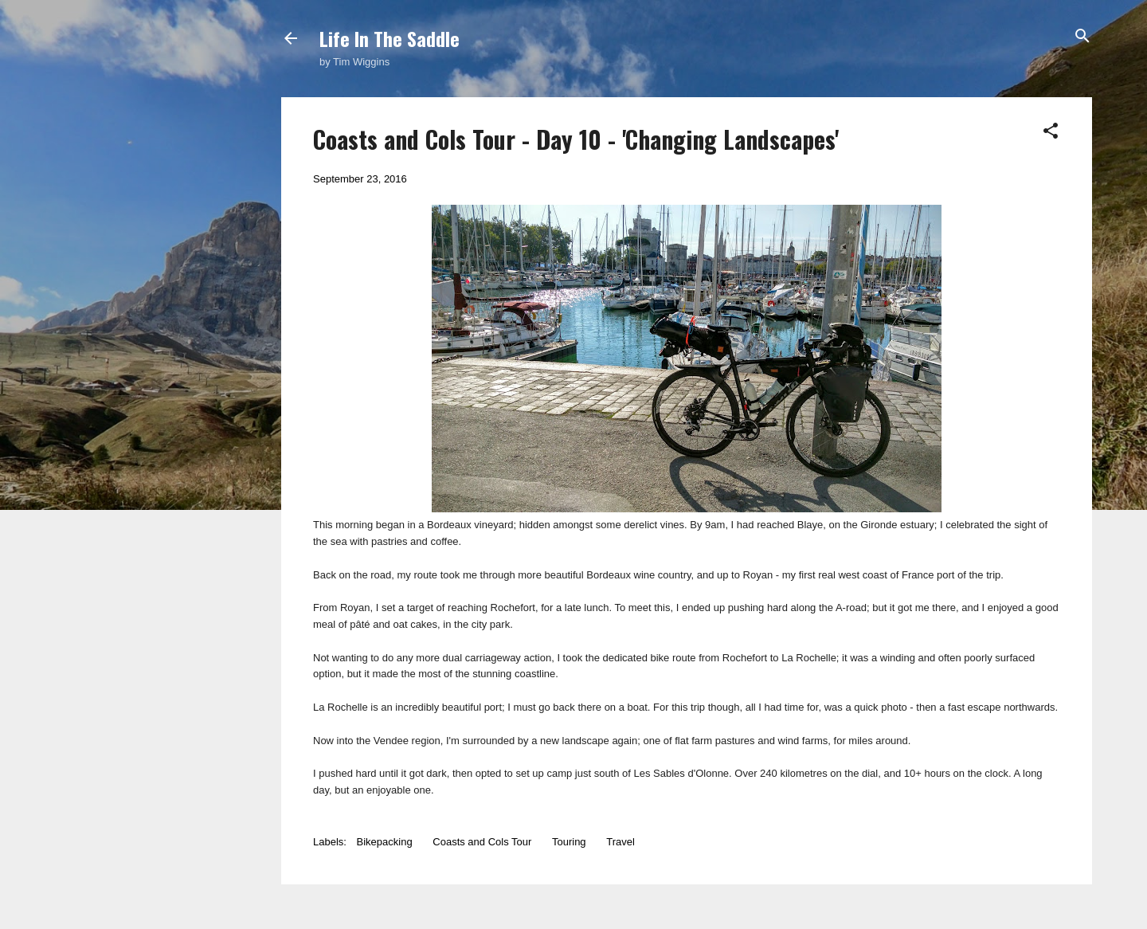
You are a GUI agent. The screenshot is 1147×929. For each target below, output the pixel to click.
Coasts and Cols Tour (482, 842)
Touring (569, 842)
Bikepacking (385, 842)
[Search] (1082, 37)
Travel (620, 842)
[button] (1050, 132)
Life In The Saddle (389, 38)
